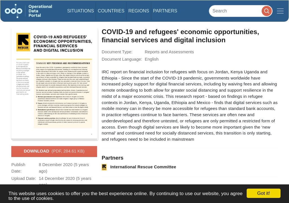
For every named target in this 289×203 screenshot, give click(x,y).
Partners (165, 10)
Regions (138, 10)
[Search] (241, 11)
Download (54, 151)
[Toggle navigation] (280, 11)
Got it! (263, 193)
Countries (111, 10)
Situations (80, 10)
